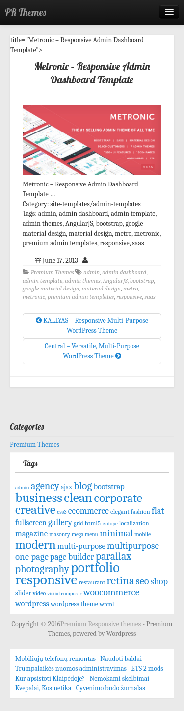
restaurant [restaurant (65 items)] (92, 582)
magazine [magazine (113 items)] (31, 533)
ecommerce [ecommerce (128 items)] (88, 511)
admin (91, 272)
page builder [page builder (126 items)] (72, 557)
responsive (129, 296)
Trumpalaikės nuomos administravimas (71, 668)
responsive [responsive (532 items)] (46, 580)
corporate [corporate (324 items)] (118, 498)
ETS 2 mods (147, 668)
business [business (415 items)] (38, 497)
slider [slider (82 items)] (23, 593)
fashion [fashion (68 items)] (140, 511)
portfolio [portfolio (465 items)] (95, 568)
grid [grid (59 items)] (78, 523)
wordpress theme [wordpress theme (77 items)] (74, 603)
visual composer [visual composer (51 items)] (64, 593)
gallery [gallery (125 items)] (60, 522)
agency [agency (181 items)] (45, 486)
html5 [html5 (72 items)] (93, 523)
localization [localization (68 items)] (134, 523)
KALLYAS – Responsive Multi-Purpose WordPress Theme (92, 325)
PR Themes (25, 12)
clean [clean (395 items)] (78, 497)
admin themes (82, 280)
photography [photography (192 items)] (42, 569)
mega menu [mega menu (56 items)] (85, 534)
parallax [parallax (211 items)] (113, 556)
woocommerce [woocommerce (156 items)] (111, 592)
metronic (34, 296)
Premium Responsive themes (101, 624)
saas (150, 296)
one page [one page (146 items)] (32, 557)
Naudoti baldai (121, 659)
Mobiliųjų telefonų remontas (55, 659)
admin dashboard (124, 272)
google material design (51, 288)
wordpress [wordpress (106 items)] (32, 603)
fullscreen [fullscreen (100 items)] (31, 522)
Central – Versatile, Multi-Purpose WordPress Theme (92, 351)
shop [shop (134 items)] (159, 582)
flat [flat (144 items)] (158, 510)
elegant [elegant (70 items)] (120, 511)
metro (130, 288)
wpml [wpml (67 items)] (107, 604)
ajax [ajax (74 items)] (66, 487)
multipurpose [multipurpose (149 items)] (133, 545)
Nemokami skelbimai (119, 678)
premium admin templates (81, 296)
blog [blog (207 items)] (83, 485)
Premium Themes (52, 272)
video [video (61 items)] (39, 593)
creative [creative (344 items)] (35, 509)
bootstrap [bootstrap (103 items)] (109, 486)
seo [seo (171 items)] (142, 581)
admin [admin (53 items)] (22, 487)
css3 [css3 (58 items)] (61, 512)
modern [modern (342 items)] (35, 544)
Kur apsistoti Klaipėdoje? (50, 678)
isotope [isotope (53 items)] (110, 523)
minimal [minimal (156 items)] (116, 533)
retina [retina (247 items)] (120, 580)
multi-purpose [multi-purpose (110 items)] (81, 546)
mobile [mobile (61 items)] (142, 534)
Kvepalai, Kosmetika (43, 688)
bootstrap (142, 280)
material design (101, 288)
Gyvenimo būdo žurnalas (110, 688)
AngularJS (115, 280)
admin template (42, 280)
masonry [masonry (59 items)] (59, 534)
